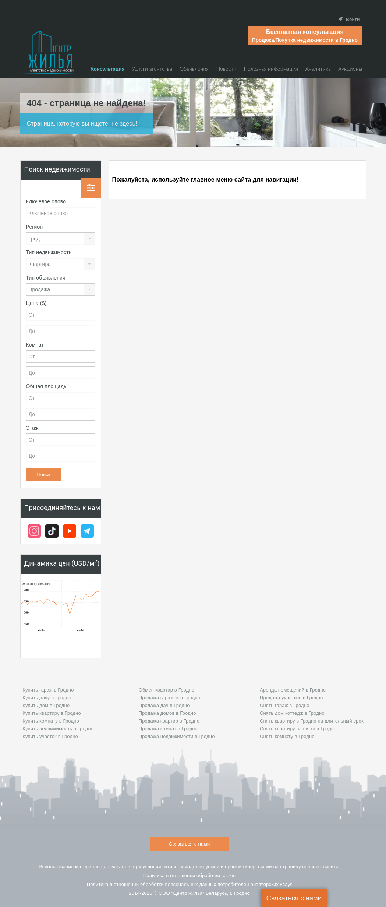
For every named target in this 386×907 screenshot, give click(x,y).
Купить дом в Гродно (46, 705)
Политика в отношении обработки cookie (189, 875)
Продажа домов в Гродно (167, 713)
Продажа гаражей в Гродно (170, 697)
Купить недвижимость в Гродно (57, 728)
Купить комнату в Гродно (50, 721)
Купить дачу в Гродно (46, 697)
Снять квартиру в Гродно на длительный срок (312, 721)
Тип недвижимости (49, 252)
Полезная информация (271, 69)
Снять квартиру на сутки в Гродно (298, 728)
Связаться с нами (294, 898)
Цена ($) (36, 303)
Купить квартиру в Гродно (51, 713)
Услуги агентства (152, 69)
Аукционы (350, 69)
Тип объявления (45, 278)
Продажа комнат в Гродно (168, 728)
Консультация (107, 69)
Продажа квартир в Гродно (169, 721)
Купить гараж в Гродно (48, 690)
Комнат (35, 345)
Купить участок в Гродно (50, 736)
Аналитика (318, 69)
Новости (226, 69)
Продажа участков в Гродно (291, 697)
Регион (34, 227)
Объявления (194, 69)
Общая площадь (46, 386)
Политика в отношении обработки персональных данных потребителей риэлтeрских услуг (189, 884)
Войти (349, 19)
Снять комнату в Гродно (287, 736)
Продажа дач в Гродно (164, 705)
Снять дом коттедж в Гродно (292, 713)
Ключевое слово (46, 201)
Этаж (32, 428)
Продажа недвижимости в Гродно (177, 736)
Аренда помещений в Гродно (293, 690)
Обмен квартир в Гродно (166, 690)
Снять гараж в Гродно (284, 705)
